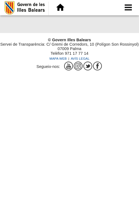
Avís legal (80, 58)
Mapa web (58, 58)
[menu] (128, 7)
